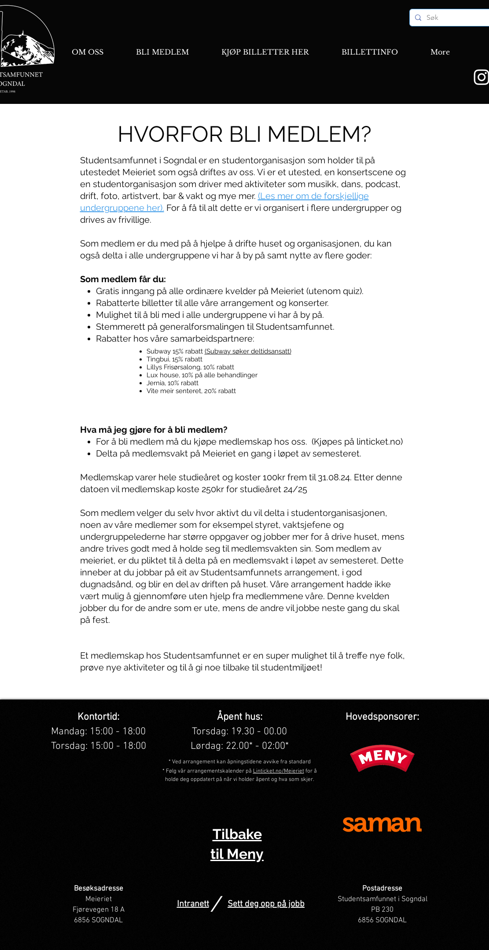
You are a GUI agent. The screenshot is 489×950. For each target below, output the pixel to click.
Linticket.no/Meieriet (278, 771)
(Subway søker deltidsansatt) (248, 351)
